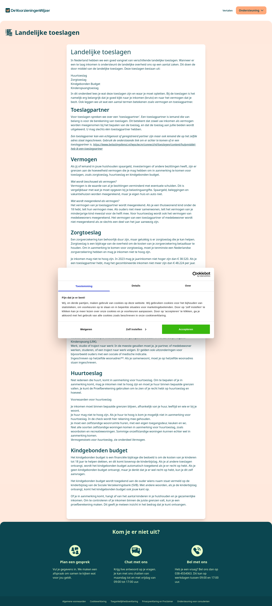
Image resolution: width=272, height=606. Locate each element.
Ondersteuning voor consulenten (193, 601)
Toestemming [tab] (83, 286)
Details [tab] (136, 285)
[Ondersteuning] (251, 10)
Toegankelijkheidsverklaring (124, 601)
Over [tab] (188, 285)
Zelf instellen (136, 329)
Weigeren (86, 329)
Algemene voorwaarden (74, 601)
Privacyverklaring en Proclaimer (157, 601)
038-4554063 (183, 573)
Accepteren (186, 329)
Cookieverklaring (98, 601)
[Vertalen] (228, 10)
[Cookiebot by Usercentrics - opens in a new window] (195, 274)
